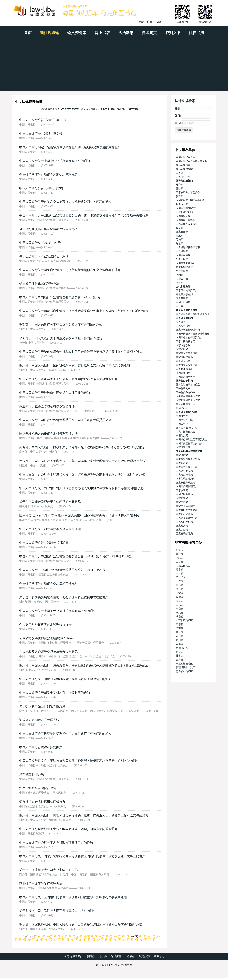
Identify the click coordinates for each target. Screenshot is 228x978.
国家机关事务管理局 (186, 365)
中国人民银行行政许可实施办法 (40, 747)
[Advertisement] (114, 65)
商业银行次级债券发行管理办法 (40, 883)
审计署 (179, 306)
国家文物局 (182, 502)
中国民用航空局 (184, 494)
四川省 (179, 636)
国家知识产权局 (184, 522)
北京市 (179, 550)
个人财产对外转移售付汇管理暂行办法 (45, 624)
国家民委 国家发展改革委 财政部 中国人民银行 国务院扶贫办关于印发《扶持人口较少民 (79, 515)
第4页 (72, 936)
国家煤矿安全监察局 (186, 510)
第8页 (102, 936)
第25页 (100, 939)
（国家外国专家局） (186, 208)
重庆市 (179, 632)
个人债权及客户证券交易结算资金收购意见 (48, 651)
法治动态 (125, 33)
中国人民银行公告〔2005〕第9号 (41, 188)
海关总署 (181, 322)
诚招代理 (116, 956)
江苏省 (179, 585)
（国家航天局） (184, 216)
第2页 (57, 936)
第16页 (22, 939)
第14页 (151, 936)
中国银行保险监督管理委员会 (191, 439)
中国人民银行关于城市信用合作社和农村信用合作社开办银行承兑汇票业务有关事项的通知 (80, 351)
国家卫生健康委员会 (186, 290)
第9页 (109, 936)
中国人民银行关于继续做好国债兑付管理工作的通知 (54, 392)
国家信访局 (182, 455)
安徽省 (179, 593)
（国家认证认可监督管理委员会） (194, 333)
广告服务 (102, 956)
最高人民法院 (183, 165)
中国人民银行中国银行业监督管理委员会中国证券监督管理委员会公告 (67, 420)
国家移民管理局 (184, 474)
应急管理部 (182, 298)
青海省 (179, 659)
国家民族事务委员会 (186, 224)
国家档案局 (182, 525)
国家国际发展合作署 (186, 353)
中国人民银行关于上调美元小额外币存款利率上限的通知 (57, 611)
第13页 (142, 936)
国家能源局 (182, 463)
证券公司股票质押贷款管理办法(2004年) (46, 638)
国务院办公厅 (183, 177)
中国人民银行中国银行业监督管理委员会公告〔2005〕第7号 (60, 297)
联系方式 (159, 956)
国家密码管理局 (184, 533)
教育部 (179, 196)
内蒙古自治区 (183, 565)
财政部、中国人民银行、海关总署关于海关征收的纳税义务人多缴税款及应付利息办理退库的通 (83, 665)
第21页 (65, 939)
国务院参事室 (183, 361)
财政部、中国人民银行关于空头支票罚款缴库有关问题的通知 (60, 324)
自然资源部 (182, 251)
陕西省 (179, 652)
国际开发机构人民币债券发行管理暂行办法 (48, 433)
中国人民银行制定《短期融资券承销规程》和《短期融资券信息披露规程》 (70, 147)
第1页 (50, 936)
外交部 (179, 184)
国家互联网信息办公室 (188, 400)
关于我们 (77, 956)
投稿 (158, 21)
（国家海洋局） (184, 255)
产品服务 (129, 956)
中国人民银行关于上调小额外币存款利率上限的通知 (54, 161)
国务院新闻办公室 (185, 404)
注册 (150, 21)
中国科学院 (182, 416)
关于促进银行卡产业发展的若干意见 (43, 256)
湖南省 (179, 616)
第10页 (117, 936)
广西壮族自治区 (184, 620)
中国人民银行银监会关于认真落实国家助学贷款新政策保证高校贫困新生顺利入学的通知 (79, 761)
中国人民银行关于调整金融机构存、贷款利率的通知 (54, 692)
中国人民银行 (183, 302)
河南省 (179, 608)
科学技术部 (182, 204)
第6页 (87, 936)
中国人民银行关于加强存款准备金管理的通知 (50, 529)
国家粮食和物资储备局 (188, 459)
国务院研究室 (183, 388)
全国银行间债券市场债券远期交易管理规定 (48, 174)
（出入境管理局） (185, 478)
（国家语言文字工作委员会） (191, 200)
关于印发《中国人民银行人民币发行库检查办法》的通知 (57, 911)
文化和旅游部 (183, 286)
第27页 (117, 939)
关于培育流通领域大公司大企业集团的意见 (48, 870)
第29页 (134, 939)
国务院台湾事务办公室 (188, 396)
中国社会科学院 (184, 420)
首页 (28, 33)
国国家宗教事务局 (185, 376)
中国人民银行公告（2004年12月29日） (45, 542)
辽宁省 (179, 569)
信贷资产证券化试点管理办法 (39, 283)
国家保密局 (182, 529)
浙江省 (179, 589)
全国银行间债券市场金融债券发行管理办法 (48, 229)
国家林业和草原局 (185, 482)
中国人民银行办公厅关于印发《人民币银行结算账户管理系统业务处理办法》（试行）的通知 (82, 474)
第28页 (126, 939)
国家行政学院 (183, 447)
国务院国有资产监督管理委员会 (192, 314)
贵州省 (179, 640)
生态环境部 (182, 259)
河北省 (179, 557)
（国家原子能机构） (186, 220)
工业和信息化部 (184, 212)
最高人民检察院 (184, 169)
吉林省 (179, 573)
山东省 (179, 605)
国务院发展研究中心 (186, 427)
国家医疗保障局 (184, 357)
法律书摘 (196, 33)
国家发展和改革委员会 (188, 192)
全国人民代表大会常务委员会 (191, 161)
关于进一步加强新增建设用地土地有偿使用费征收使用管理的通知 (63, 597)
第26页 (108, 939)
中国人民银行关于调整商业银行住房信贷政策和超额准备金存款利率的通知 (70, 270)
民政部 (179, 235)
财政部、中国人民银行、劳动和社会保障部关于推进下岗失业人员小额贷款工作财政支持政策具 (83, 815)
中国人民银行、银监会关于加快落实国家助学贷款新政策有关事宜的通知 (68, 379)
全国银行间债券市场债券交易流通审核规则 (48, 583)
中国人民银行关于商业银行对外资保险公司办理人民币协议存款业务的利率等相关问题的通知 (82, 488)
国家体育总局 (183, 345)
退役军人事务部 (184, 294)
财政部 (179, 243)
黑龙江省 (181, 577)
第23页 (82, 939)
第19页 (48, 939)
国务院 (179, 173)
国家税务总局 (183, 326)
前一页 (41, 936)
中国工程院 (182, 424)
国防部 (179, 188)
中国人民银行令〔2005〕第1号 (40, 242)
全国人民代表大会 (185, 157)
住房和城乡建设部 (185, 267)
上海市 (179, 581)
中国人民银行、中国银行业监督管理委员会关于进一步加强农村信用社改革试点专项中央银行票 (83, 215)
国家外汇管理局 (184, 514)
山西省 (179, 561)
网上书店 (102, 33)
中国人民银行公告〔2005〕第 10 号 (43, 120)
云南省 (179, 644)
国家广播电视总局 (185, 341)
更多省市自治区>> (185, 671)
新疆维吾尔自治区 (185, 667)
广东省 (179, 624)
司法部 (179, 239)
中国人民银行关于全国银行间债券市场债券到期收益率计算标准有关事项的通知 (73, 897)
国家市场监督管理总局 (188, 329)
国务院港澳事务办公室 (188, 384)
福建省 (179, 597)
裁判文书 (172, 33)
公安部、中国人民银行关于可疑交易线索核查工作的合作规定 (60, 338)
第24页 (91, 939)
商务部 (179, 282)
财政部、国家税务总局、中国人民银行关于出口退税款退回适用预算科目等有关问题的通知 (80, 924)
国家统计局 (182, 349)
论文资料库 (76, 33)
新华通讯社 (182, 408)
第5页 (79, 936)
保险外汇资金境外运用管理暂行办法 (43, 801)
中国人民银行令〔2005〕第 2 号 (40, 133)
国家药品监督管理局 (186, 518)
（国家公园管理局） (186, 486)
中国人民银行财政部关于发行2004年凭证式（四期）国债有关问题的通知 (68, 829)
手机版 (90, 956)
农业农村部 (182, 278)
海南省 (179, 628)
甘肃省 (179, 655)
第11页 (125, 936)
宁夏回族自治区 (184, 663)
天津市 (179, 554)
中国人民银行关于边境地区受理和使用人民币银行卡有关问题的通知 (65, 733)
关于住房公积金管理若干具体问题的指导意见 (50, 501)
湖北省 (179, 612)
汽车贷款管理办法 (31, 774)
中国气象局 (182, 435)
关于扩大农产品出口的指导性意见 (42, 706)
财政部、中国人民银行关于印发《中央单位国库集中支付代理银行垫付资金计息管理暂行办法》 (83, 461)
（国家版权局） (184, 373)
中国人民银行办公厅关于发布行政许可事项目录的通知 (56, 842)
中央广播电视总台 (185, 431)
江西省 (179, 601)
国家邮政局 (182, 498)
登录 (141, 21)
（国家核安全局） (185, 263)
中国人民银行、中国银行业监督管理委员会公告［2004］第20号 (62, 570)
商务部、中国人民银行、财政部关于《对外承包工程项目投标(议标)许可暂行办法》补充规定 (81, 447)
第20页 (57, 939)
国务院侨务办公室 (185, 392)
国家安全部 (182, 231)
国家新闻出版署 (184, 369)
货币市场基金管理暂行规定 (37, 788)
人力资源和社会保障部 (188, 247)
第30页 (143, 939)
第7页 (94, 936)
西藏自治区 (182, 648)
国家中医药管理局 (185, 506)
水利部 (179, 275)
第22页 (74, 939)
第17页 (31, 939)
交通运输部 (182, 271)
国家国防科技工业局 (186, 467)
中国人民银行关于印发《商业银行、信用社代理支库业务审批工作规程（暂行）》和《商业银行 (83, 311)
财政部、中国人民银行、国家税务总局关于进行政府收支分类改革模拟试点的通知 (74, 365)
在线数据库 (144, 956)
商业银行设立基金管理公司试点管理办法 (47, 406)
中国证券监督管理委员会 (189, 443)
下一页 (151, 939)
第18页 (39, 939)
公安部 (179, 228)
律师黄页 (149, 33)
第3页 (64, 936)
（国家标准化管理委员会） (190, 337)
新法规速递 (49, 33)
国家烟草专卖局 (184, 471)
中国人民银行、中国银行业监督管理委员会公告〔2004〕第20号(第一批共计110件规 (75, 556)
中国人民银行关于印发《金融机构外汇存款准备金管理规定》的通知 (65, 679)
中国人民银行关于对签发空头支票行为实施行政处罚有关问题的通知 (65, 202)
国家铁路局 (182, 490)
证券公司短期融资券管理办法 (39, 720)
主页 (66, 956)
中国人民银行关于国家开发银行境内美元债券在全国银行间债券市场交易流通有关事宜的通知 (82, 856)
